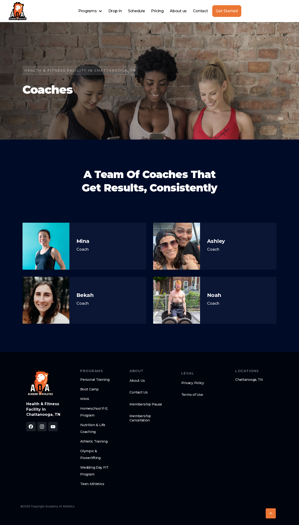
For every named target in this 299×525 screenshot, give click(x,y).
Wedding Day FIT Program (94, 470)
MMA (84, 399)
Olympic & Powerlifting (90, 454)
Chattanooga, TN (249, 379)
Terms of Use (192, 395)
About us (178, 11)
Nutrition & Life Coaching (92, 428)
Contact (200, 11)
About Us (137, 380)
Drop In (115, 11)
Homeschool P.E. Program (94, 411)
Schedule (136, 11)
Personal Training (94, 379)
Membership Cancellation (140, 418)
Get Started (227, 11)
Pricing (157, 11)
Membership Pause (145, 404)
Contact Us (138, 392)
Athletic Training (93, 441)
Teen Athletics (92, 484)
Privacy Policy (192, 383)
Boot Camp (89, 389)
